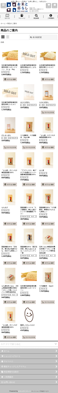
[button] (3, 5)
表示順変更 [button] (36, 37)
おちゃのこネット (24, 391)
